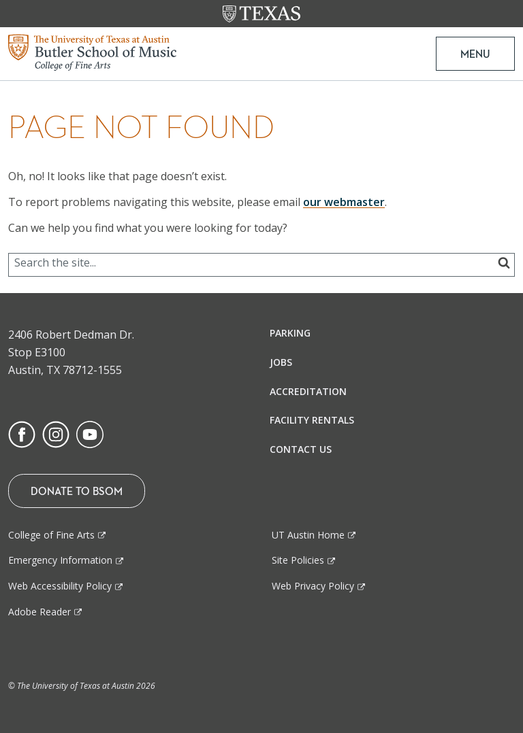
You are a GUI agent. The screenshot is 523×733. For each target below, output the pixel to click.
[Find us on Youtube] (90, 433)
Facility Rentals (312, 419)
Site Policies (298, 559)
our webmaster (344, 201)
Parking (290, 332)
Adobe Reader (39, 611)
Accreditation (308, 391)
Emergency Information (60, 559)
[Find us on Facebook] (21, 433)
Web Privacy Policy (313, 585)
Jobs (281, 362)
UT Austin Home (308, 534)
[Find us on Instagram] (55, 433)
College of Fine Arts (51, 534)
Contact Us (301, 449)
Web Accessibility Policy (60, 585)
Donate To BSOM (77, 491)
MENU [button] (475, 54)
